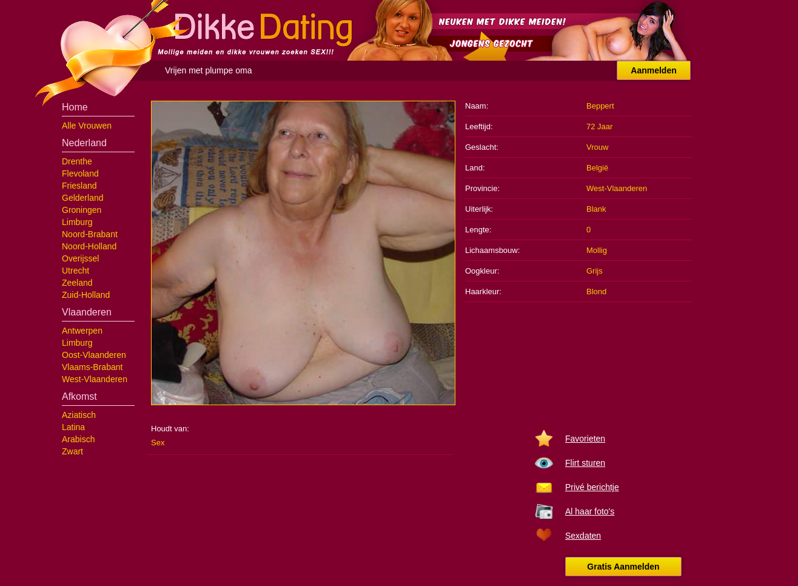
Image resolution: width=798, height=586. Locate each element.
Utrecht (75, 270)
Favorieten (585, 438)
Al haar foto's (589, 511)
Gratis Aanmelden (623, 566)
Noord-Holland (89, 246)
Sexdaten (583, 536)
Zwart (72, 451)
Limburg (77, 222)
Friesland (79, 185)
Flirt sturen (585, 463)
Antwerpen (82, 330)
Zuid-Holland (86, 295)
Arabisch (78, 439)
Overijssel (80, 258)
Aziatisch (79, 415)
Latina (73, 427)
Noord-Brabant (90, 234)
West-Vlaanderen (94, 379)
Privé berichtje (592, 487)
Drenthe (77, 161)
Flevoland (80, 173)
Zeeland (77, 283)
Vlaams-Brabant (92, 367)
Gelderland (83, 198)
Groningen (81, 210)
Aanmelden (653, 70)
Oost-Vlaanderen (94, 355)
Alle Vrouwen (87, 125)
